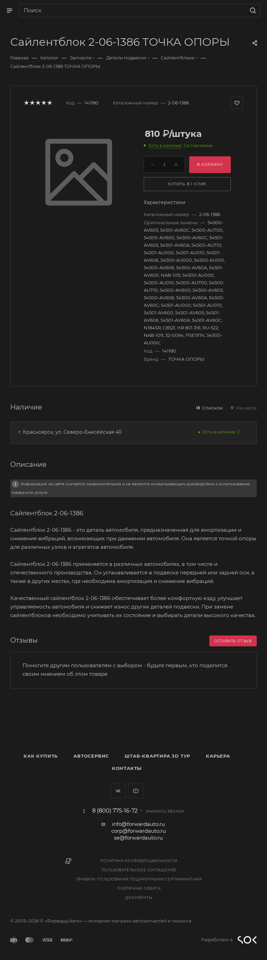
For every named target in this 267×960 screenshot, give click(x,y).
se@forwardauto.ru (138, 837)
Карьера (218, 756)
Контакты (127, 768)
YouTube (135, 791)
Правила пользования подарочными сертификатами (139, 879)
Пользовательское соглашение (139, 870)
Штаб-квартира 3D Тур (157, 756)
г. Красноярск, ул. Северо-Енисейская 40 (70, 432)
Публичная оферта (139, 888)
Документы (138, 897)
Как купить (41, 756)
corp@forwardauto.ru (138, 831)
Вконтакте (118, 791)
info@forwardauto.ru (138, 824)
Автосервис (91, 756)
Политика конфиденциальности (139, 861)
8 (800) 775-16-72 (115, 811)
